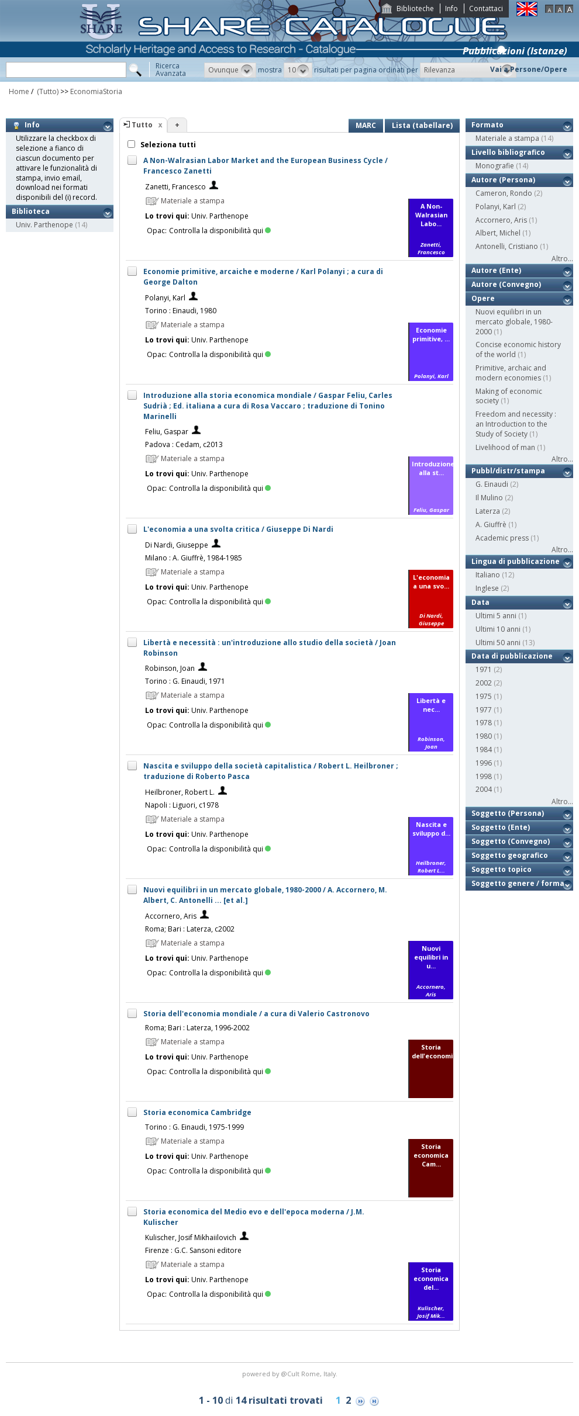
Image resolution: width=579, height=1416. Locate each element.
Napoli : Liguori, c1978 (182, 805)
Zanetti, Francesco (175, 187)
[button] (230, 70)
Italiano (487, 575)
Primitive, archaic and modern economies (510, 373)
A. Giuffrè (490, 524)
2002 (483, 683)
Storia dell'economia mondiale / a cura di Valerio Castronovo (256, 1014)
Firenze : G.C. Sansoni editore (193, 1250)
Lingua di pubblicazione (515, 561)
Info (451, 8)
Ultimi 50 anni (498, 643)
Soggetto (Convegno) (510, 841)
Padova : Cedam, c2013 (184, 444)
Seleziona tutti (167, 145)
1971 (483, 669)
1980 (483, 736)
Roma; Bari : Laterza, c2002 (190, 929)
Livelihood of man (505, 447)
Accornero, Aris (171, 916)
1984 (483, 749)
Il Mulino (489, 498)
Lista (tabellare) (422, 125)
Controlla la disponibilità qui (220, 231)
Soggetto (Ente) (500, 827)
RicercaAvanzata (171, 69)
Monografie (494, 166)
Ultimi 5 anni (495, 616)
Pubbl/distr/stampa (508, 471)
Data (480, 602)
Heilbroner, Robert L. (180, 792)
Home (19, 91)
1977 (483, 710)
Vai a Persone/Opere (528, 69)
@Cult (291, 1373)
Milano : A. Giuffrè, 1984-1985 (193, 558)
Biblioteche (415, 8)
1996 (483, 763)
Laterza (487, 511)
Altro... (562, 259)
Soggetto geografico (509, 855)
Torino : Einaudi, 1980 (180, 311)
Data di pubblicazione (512, 656)
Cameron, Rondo (503, 193)
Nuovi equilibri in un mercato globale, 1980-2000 (514, 322)
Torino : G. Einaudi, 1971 (185, 681)
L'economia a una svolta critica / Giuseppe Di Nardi (238, 529)
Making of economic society (508, 396)
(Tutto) (46, 91)
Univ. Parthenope (44, 225)
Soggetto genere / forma (517, 883)
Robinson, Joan (170, 668)
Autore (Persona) (503, 180)
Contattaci (486, 8)
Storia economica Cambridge (197, 1112)
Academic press (502, 538)
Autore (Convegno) (506, 284)
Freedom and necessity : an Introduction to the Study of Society (515, 424)
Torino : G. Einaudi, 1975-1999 (194, 1127)
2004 (483, 789)
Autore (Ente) (496, 270)
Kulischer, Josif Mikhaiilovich (190, 1237)
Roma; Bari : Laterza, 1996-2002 (197, 1028)
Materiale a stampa (507, 138)
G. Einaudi (491, 484)
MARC (366, 125)
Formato (487, 125)
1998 (483, 776)
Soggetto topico (501, 869)
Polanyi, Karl (165, 298)
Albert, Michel (498, 233)
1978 (483, 723)
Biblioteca (31, 211)
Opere (483, 298)
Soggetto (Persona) (507, 813)
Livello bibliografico (508, 152)
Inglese (487, 588)
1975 (483, 696)
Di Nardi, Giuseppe (176, 545)
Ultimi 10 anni (498, 629)
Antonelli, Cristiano (506, 246)
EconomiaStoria (96, 91)
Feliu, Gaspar (166, 432)
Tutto (142, 125)
